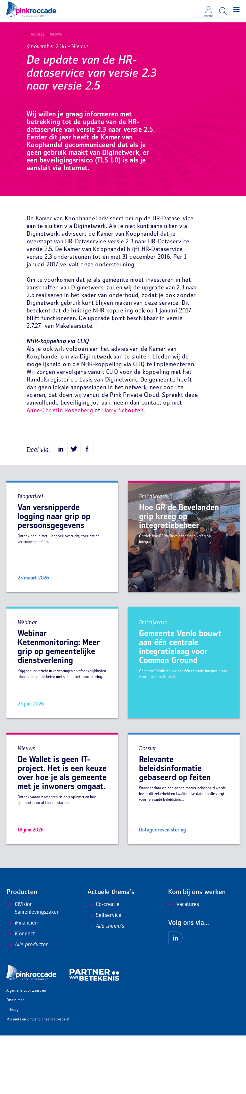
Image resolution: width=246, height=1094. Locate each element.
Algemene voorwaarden (26, 1049)
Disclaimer (15, 1059)
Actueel (36, 34)
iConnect (20, 992)
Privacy (12, 1068)
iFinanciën (22, 981)
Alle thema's (105, 985)
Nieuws (54, 34)
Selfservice (104, 974)
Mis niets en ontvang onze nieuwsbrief (38, 1078)
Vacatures (183, 963)
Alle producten (27, 1003)
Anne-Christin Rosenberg (60, 469)
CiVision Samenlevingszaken (33, 967)
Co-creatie (103, 963)
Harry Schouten (123, 469)
